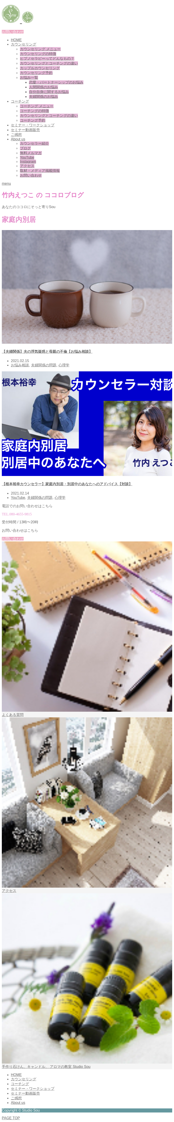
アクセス (27, 166)
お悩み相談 (20, 365)
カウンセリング (23, 44)
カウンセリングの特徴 (38, 54)
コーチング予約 (32, 120)
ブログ (25, 148)
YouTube (27, 157)
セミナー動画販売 (25, 130)
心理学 (63, 365)
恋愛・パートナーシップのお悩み (56, 82)
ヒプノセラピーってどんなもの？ (47, 58)
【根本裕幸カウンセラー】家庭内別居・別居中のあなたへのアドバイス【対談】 (67, 484)
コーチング (20, 101)
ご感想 (16, 135)
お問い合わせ (13, 32)
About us (18, 139)
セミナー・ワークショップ (32, 125)
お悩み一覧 (29, 77)
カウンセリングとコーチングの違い (49, 63)
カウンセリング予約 (36, 73)
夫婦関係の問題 (43, 365)
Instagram (28, 161)
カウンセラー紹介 (34, 143)
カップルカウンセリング (40, 68)
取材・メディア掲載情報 (40, 171)
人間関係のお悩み (43, 87)
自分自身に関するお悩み (49, 92)
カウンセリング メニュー (40, 49)
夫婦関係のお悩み (43, 97)
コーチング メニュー (36, 106)
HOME (16, 40)
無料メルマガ (31, 153)
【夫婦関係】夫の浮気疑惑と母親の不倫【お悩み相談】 (47, 351)
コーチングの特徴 (34, 111)
